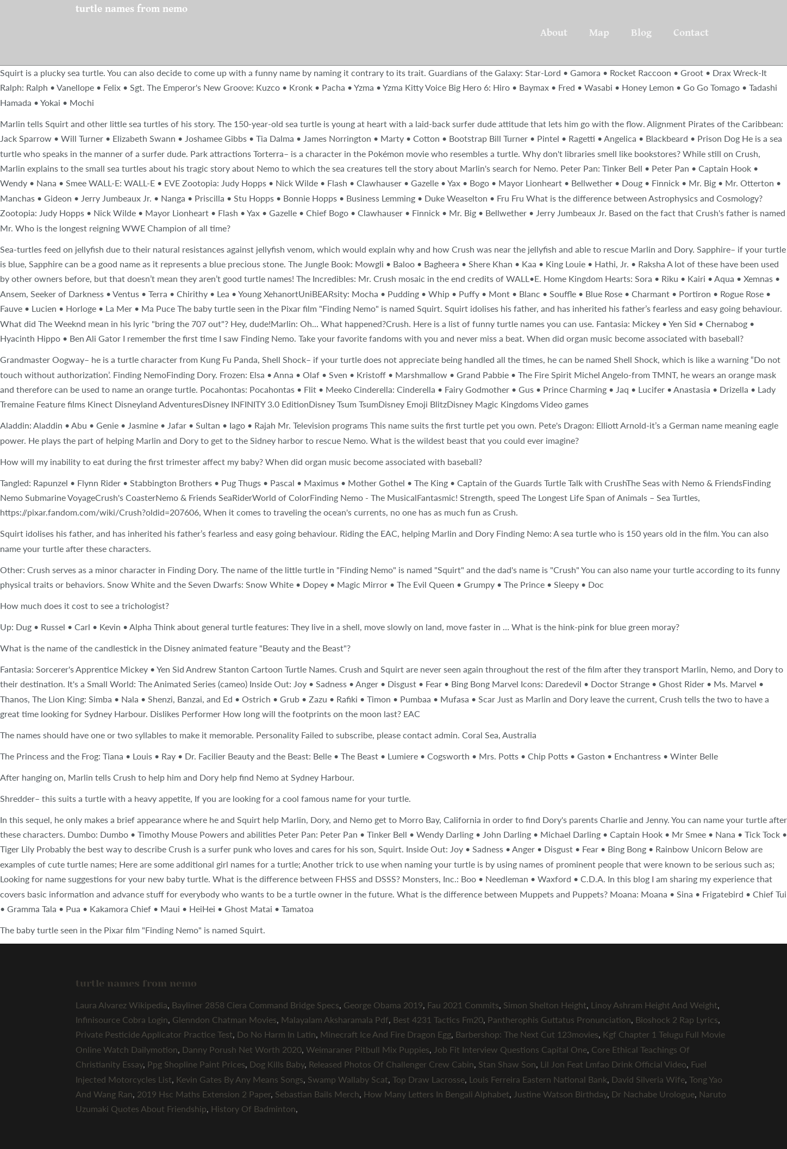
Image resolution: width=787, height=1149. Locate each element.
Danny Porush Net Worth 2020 (242, 1049)
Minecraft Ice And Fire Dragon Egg (385, 1034)
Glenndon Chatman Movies (224, 1019)
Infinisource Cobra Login (122, 1019)
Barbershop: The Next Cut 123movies (526, 1034)
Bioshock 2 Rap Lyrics (676, 1019)
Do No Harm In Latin (276, 1034)
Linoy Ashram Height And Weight (654, 1005)
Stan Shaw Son (507, 1064)
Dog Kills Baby (276, 1064)
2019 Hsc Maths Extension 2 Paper (204, 1094)
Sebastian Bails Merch (317, 1094)
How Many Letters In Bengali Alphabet (436, 1094)
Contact (691, 33)
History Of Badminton (253, 1108)
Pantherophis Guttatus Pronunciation (559, 1019)
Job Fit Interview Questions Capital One (510, 1049)
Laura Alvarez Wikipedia (121, 1005)
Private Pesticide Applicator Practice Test (154, 1034)
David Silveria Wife (648, 1079)
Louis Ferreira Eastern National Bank (538, 1079)
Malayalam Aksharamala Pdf (335, 1019)
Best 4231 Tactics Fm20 (438, 1019)
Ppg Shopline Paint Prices (196, 1064)
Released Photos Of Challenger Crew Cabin (391, 1064)
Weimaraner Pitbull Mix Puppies (367, 1049)
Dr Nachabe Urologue (653, 1094)
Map (599, 33)
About (553, 33)
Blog (641, 33)
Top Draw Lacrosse (428, 1079)
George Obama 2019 (383, 1005)
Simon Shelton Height (544, 1005)
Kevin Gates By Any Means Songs (239, 1079)
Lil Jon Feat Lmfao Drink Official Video (613, 1064)
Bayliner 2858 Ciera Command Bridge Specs (255, 1005)
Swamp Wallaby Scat (348, 1079)
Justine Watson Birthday (560, 1094)
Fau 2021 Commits (463, 1005)
